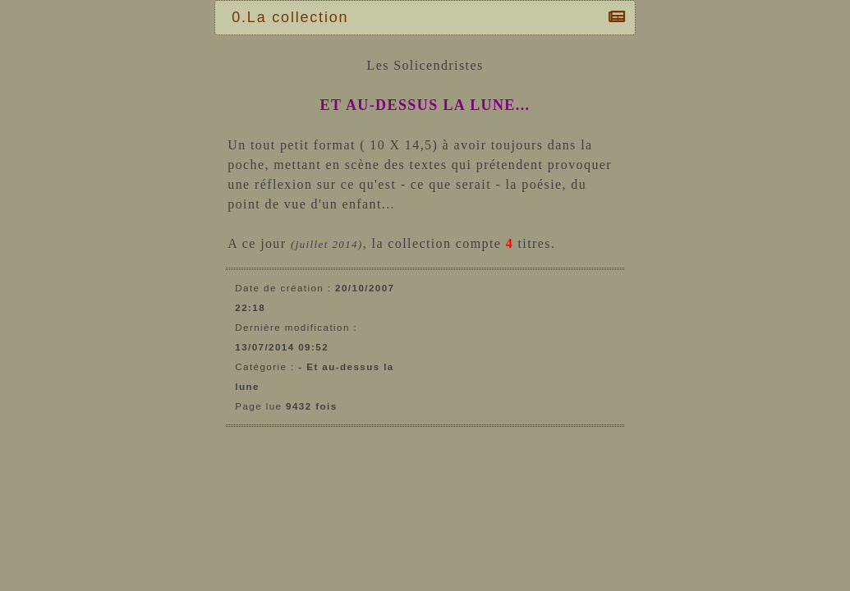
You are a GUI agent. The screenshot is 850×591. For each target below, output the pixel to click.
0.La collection (294, 17)
